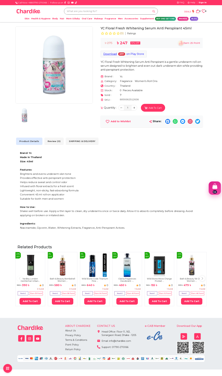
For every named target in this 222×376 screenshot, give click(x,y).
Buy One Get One (165, 19)
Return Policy (73, 349)
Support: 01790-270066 (112, 346)
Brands (183, 19)
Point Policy (72, 344)
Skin (27, 18)
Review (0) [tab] (54, 141)
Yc (121, 76)
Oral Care (87, 18)
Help (191, 2)
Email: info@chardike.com (114, 340)
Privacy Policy (73, 335)
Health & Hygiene (41, 18)
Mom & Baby (73, 18)
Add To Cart (30, 301)
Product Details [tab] (29, 141)
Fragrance (110, 18)
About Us (70, 330)
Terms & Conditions (76, 340)
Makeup (98, 18)
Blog (194, 19)
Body (55, 18)
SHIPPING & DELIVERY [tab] (82, 141)
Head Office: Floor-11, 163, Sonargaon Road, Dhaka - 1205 (116, 333)
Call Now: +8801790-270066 (31, 2)
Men (120, 18)
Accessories (131, 18)
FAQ (180, 2)
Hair (62, 18)
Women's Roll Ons (146, 81)
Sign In (203, 2)
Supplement (147, 18)
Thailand (125, 85)
